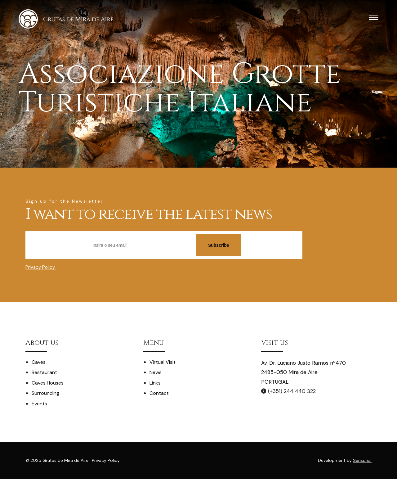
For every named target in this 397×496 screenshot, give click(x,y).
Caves (39, 362)
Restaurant (44, 372)
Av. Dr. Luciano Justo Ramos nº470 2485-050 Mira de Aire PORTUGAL (303, 372)
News (155, 372)
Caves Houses (48, 383)
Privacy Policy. (40, 267)
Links (155, 383)
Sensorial (362, 460)
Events (39, 403)
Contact (159, 393)
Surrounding (45, 393)
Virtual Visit (162, 362)
